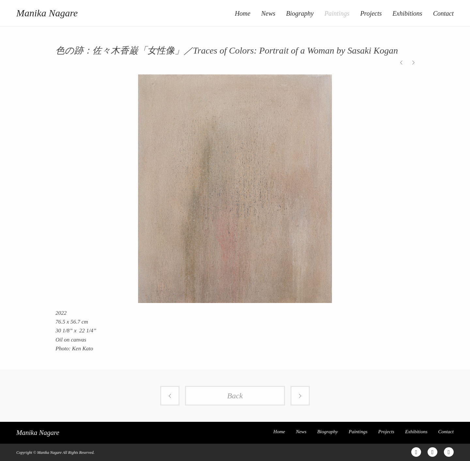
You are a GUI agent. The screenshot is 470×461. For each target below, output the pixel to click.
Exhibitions (407, 13)
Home (242, 13)
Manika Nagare (47, 13)
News (268, 13)
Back (235, 395)
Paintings (337, 13)
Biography (300, 13)
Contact (443, 13)
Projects (371, 13)
